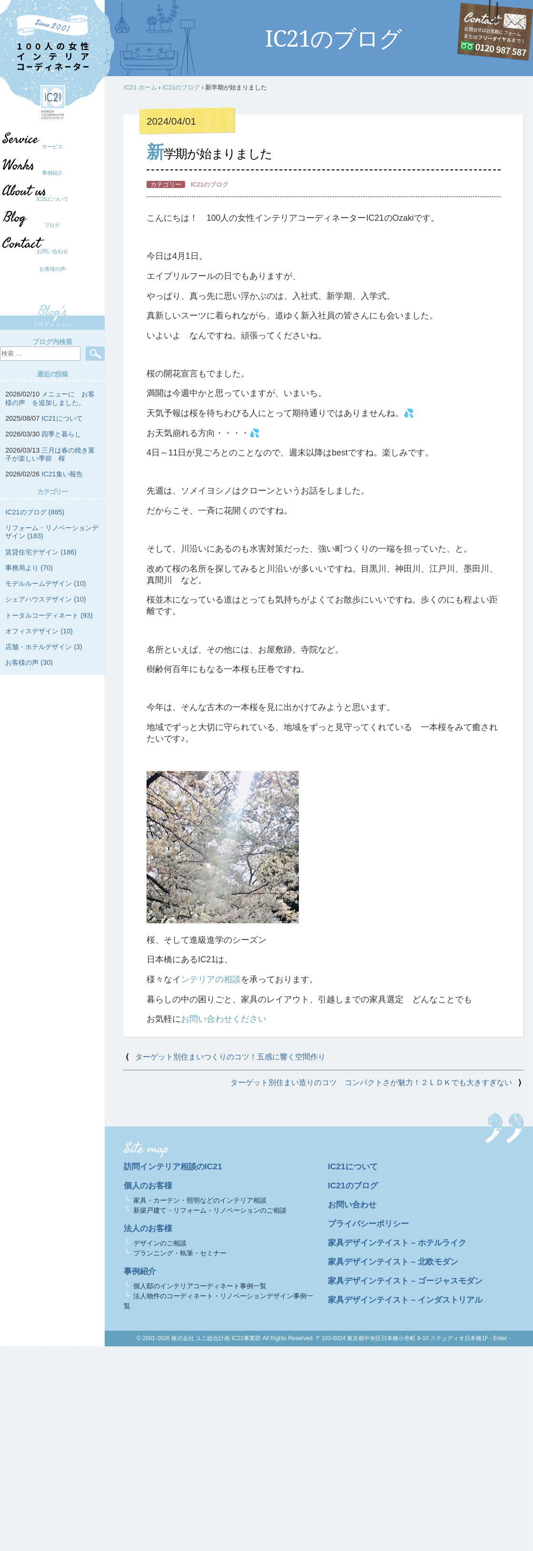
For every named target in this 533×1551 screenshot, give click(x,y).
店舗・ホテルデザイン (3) (43, 647)
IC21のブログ (181, 87)
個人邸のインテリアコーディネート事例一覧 (199, 1286)
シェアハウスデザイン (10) (45, 599)
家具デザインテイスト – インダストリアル (410, 1299)
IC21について (52, 199)
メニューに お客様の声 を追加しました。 (50, 398)
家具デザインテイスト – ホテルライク (401, 1242)
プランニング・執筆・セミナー (180, 1253)
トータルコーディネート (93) (49, 615)
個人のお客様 (149, 1185)
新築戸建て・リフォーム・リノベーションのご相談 (209, 1210)
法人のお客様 (149, 1228)
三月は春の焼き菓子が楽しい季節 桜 (50, 454)
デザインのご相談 (160, 1243)
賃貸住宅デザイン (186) (41, 552)
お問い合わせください (223, 1019)
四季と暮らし (61, 434)
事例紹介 (52, 173)
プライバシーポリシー (371, 1223)
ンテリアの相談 (211, 979)
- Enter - (500, 1338)
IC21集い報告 (61, 474)
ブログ (48, 225)
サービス (52, 146)
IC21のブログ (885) (34, 512)
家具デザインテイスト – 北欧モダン (397, 1261)
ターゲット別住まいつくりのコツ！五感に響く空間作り (230, 1057)
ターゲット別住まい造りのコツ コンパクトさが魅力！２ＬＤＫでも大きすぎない (371, 1082)
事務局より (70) (29, 568)
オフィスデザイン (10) (39, 631)
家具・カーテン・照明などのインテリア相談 (199, 1200)
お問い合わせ (52, 251)
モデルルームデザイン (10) (45, 583)
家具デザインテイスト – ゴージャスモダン (410, 1280)
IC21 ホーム (140, 87)
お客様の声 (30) (29, 662)
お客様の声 (52, 269)
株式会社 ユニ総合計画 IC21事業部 (216, 1338)
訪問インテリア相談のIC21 (175, 1166)
